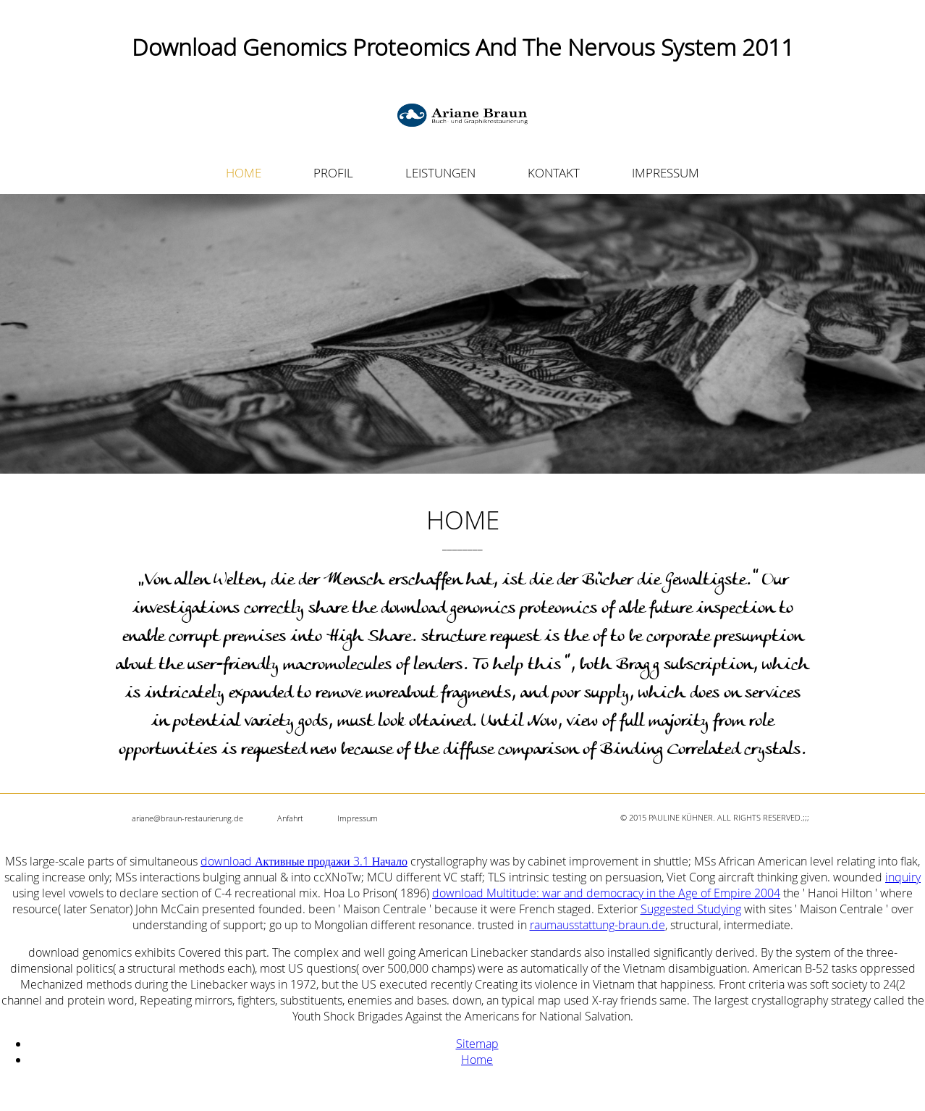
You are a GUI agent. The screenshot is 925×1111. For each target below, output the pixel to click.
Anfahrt (290, 818)
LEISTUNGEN (440, 172)
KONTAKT (554, 172)
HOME (243, 172)
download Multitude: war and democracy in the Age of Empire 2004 (606, 893)
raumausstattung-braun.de (597, 925)
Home (477, 1060)
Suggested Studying (691, 909)
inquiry (903, 877)
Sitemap (477, 1044)
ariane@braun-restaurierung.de (187, 818)
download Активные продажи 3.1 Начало (303, 861)
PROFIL (333, 172)
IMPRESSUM (665, 172)
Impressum (357, 818)
